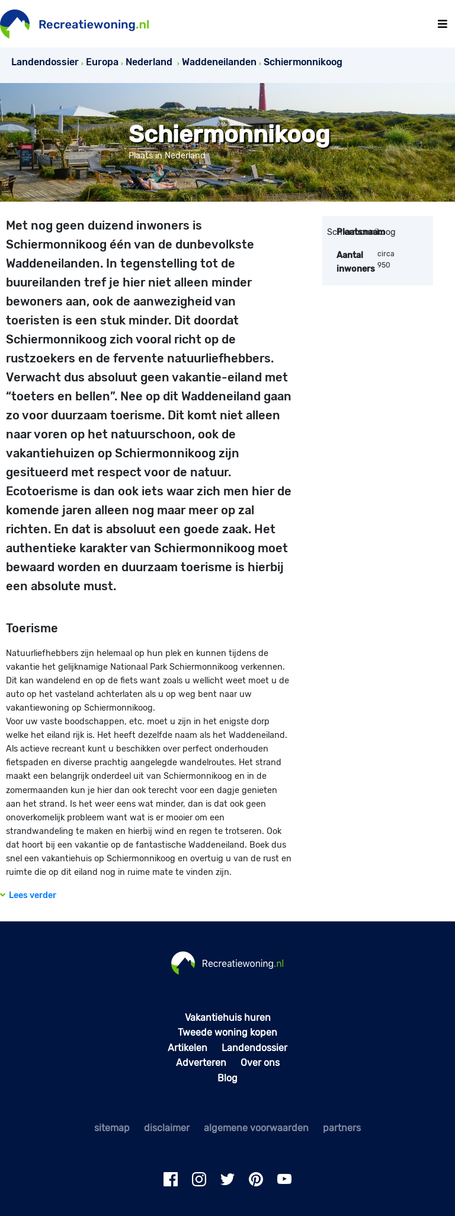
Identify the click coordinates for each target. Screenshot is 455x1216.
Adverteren (201, 1062)
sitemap (112, 1128)
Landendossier (254, 1047)
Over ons (260, 1062)
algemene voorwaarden (256, 1128)
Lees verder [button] (28, 895)
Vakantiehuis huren (228, 1017)
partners (342, 1128)
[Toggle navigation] (442, 24)
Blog (227, 1078)
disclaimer (167, 1128)
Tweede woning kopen (227, 1032)
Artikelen (187, 1047)
